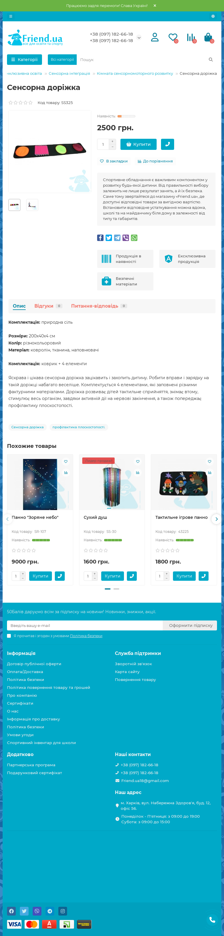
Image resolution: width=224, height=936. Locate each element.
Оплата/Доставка (25, 671)
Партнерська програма (31, 764)
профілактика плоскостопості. (78, 427)
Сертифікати (20, 703)
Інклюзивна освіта (23, 73)
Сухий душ (95, 517)
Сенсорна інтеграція (69, 73)
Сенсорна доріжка (27, 427)
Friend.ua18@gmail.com (145, 780)
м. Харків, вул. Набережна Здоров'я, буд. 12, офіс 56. (166, 805)
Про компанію (22, 695)
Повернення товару (135, 679)
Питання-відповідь (99, 306)
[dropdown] (11, 16)
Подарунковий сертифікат (34, 772)
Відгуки (48, 306)
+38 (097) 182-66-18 (111, 34)
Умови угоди (20, 734)
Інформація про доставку (33, 719)
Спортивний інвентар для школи (41, 742)
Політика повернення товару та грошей (48, 687)
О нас (13, 711)
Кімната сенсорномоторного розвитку (135, 73)
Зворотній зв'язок (133, 663)
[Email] (85, 625)
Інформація (21, 653)
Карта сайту (127, 671)
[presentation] (8, 519)
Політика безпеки (25, 679)
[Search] (147, 59)
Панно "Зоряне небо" (35, 517)
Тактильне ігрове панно (181, 517)
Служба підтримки (138, 653)
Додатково (20, 754)
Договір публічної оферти (34, 663)
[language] (213, 16)
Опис (19, 306)
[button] (108, 589)
